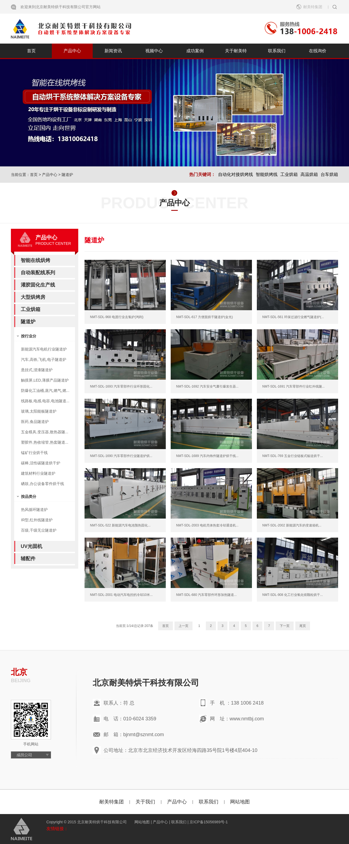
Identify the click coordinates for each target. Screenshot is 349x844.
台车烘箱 (329, 174)
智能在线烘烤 (35, 260)
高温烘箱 (309, 174)
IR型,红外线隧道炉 (37, 520)
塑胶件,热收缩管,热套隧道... (44, 442)
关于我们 (145, 802)
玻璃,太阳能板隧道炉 (38, 411)
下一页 (285, 626)
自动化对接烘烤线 (235, 174)
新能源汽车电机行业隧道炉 (44, 349)
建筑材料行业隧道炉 (38, 473)
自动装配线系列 (38, 272)
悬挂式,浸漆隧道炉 (37, 370)
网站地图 (240, 802)
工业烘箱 (289, 174)
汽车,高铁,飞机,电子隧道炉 (43, 359)
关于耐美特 (236, 50)
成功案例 (195, 50)
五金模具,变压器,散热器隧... (44, 432)
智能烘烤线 (267, 174)
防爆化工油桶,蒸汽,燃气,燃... (45, 390)
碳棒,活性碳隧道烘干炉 (40, 463)
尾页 (302, 626)
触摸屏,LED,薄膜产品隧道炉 (45, 380)
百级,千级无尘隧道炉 (38, 530)
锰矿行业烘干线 (34, 452)
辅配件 (28, 558)
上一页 (183, 626)
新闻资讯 (113, 50)
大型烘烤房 (33, 297)
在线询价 (317, 50)
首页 (31, 50)
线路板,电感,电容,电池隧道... (45, 401)
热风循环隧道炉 (34, 509)
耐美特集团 (312, 7)
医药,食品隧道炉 (35, 421)
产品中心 (72, 50)
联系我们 (276, 50)
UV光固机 (31, 546)
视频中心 (154, 50)
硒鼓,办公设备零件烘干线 (42, 484)
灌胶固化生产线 (38, 285)
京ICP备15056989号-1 (208, 822)
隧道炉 (67, 174)
